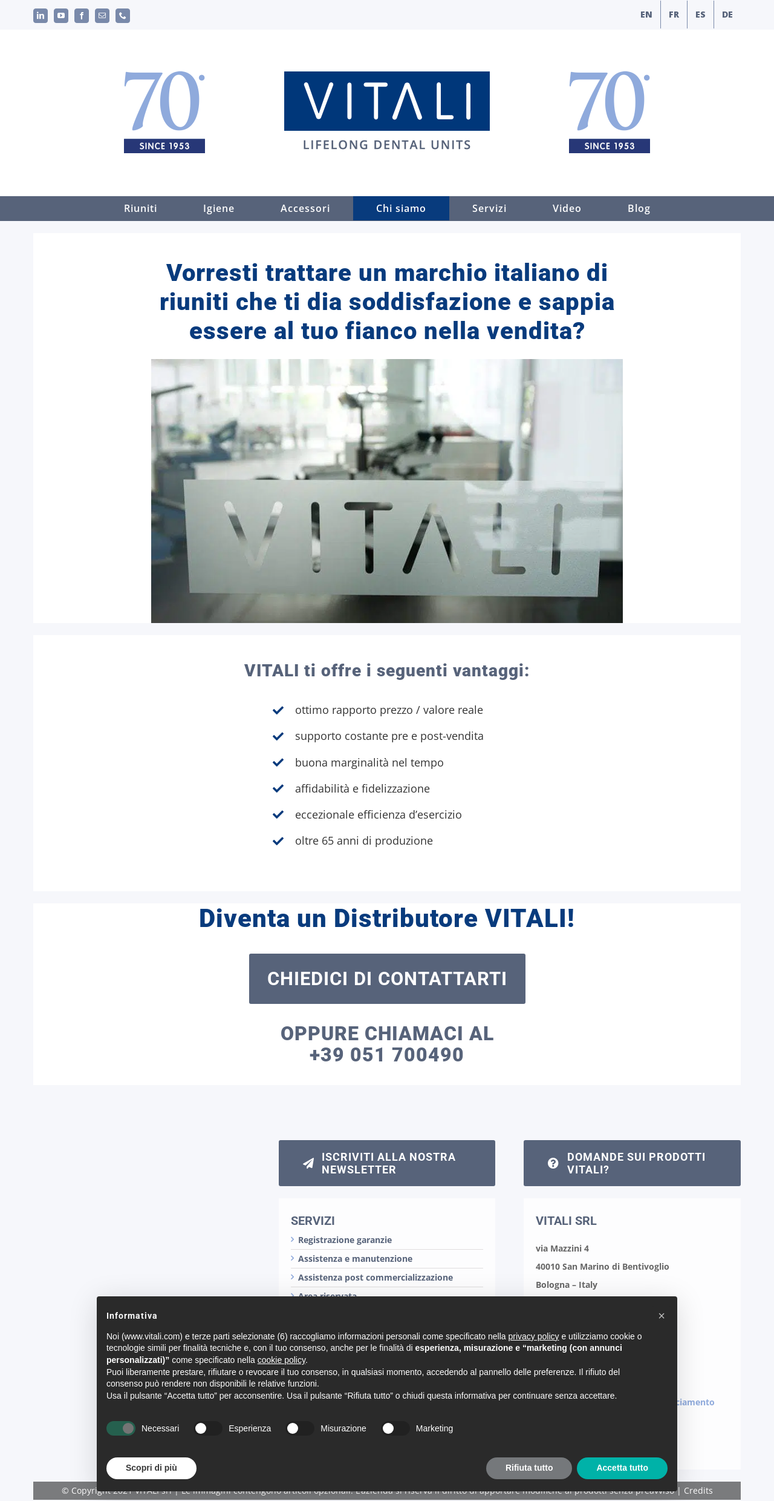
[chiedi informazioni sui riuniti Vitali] (632, 1163)
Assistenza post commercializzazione (375, 1277)
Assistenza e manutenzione (355, 1258)
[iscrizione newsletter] (387, 1163)
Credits (698, 1490)
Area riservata (327, 1296)
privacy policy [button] (534, 1361)
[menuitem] (646, 14)
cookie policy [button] (281, 1385)
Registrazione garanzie (345, 1239)
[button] (661, 1340)
